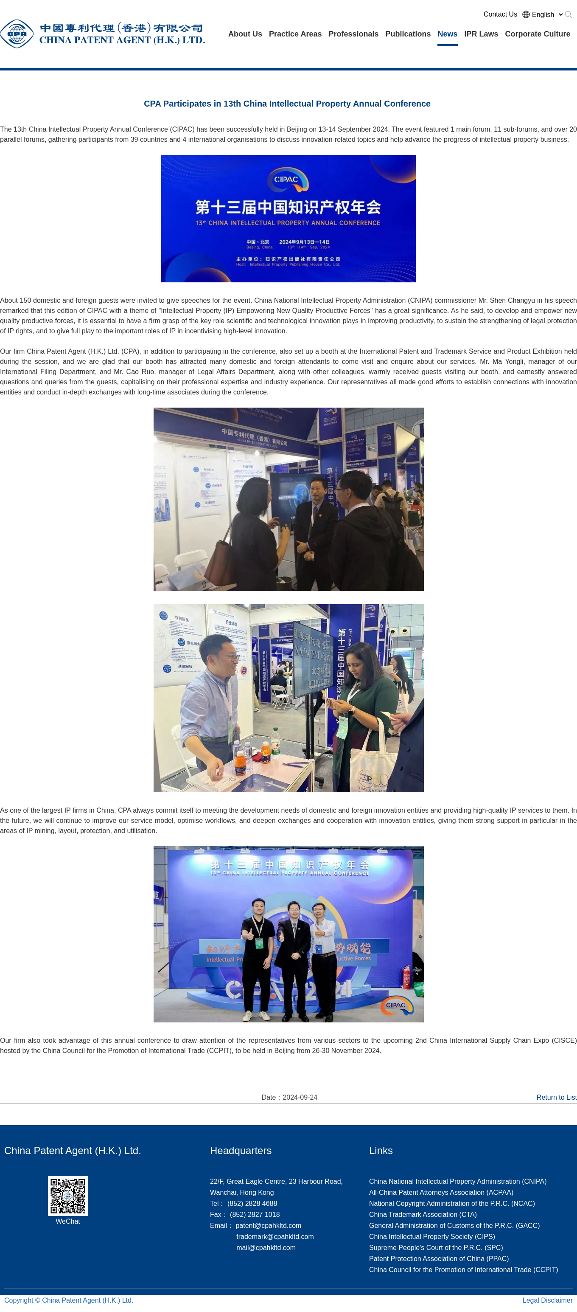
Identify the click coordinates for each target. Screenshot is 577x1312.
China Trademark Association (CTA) (423, 1214)
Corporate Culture (538, 34)
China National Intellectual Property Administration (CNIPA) (458, 1181)
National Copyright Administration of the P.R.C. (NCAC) (452, 1203)
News (447, 34)
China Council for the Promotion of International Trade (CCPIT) (463, 1269)
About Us (245, 34)
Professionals (353, 34)
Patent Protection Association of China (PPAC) (439, 1258)
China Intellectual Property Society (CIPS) (432, 1236)
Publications (408, 34)
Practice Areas (295, 34)
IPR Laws (482, 34)
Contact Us (500, 14)
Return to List (557, 1097)
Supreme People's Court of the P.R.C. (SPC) (436, 1247)
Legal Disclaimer (548, 1300)
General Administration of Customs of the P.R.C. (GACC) (454, 1225)
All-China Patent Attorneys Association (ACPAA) (441, 1192)
